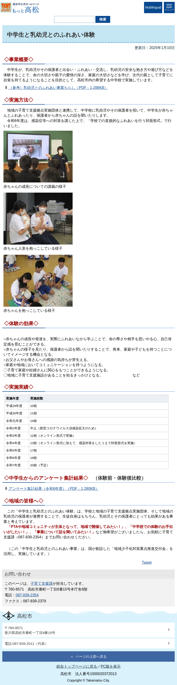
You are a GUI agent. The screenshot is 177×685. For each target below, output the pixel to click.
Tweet (147, 562)
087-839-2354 (27, 595)
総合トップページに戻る (76, 666)
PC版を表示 (111, 666)
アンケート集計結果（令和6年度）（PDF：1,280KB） (53, 489)
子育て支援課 (41, 583)
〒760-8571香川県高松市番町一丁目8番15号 (30, 630)
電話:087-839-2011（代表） (26, 644)
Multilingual (153, 7)
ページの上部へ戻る (91, 656)
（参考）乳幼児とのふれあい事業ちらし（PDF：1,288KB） (58, 88)
